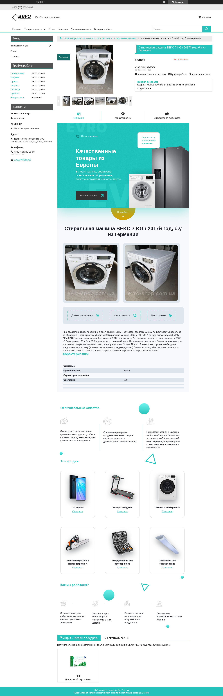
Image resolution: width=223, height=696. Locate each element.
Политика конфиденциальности (135, 693)
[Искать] (206, 29)
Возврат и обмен (103, 29)
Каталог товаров (88, 195)
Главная (16, 29)
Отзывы (15, 56)
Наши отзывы (158, 315)
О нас (51, 29)
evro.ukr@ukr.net (22, 159)
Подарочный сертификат (78, 679)
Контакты (63, 29)
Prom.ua (125, 690)
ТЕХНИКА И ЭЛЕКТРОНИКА (97, 38)
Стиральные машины (125, 38)
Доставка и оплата (81, 29)
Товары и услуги (33, 29)
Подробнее (123, 212)
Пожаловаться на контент (108, 693)
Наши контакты (89, 136)
